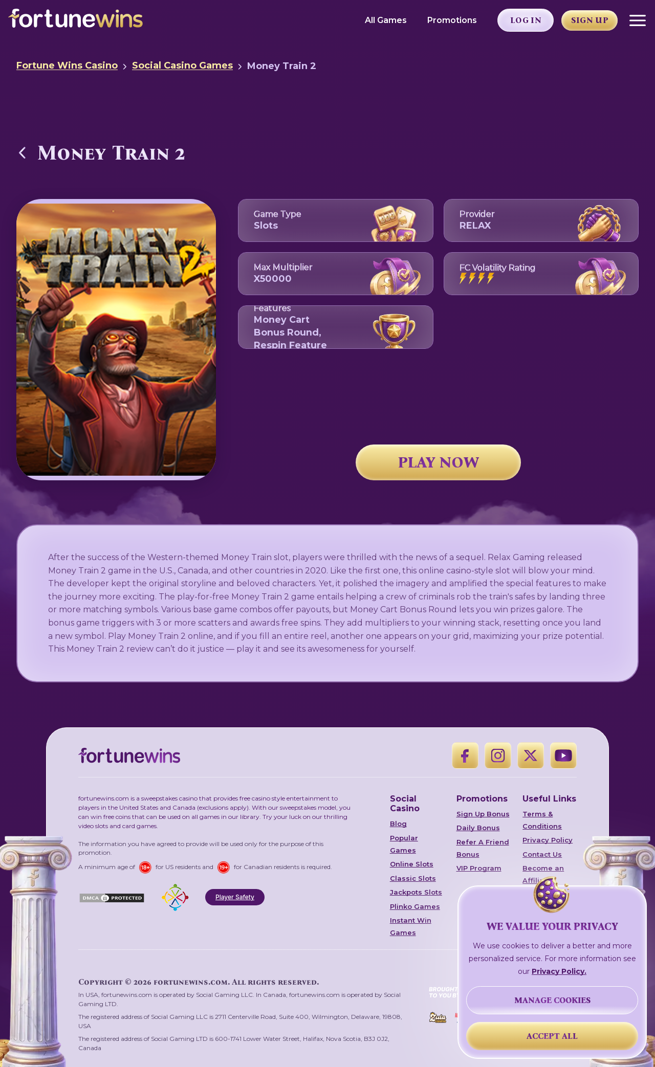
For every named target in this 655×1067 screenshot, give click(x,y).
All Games (386, 20)
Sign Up (589, 20)
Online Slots (411, 864)
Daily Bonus (478, 828)
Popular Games (404, 844)
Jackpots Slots (416, 892)
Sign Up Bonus (483, 814)
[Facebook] (465, 755)
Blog (398, 823)
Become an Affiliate (543, 874)
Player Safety (234, 897)
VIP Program (478, 868)
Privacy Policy (547, 840)
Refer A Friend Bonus (482, 848)
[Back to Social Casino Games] (22, 152)
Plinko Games (415, 906)
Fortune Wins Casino (67, 65)
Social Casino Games (182, 65)
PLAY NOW (438, 462)
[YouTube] (563, 755)
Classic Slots (413, 878)
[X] (530, 755)
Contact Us (542, 854)
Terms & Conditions (542, 820)
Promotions (452, 20)
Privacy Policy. (559, 971)
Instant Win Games (410, 926)
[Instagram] (498, 755)
